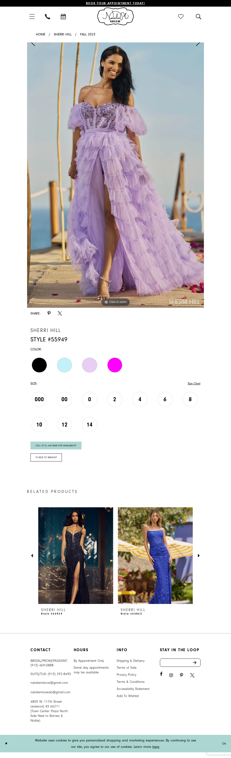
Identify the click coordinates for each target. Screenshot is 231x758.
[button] (32, 17)
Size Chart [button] (192, 385)
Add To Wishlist (128, 702)
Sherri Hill (63, 35)
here (155, 752)
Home (40, 35)
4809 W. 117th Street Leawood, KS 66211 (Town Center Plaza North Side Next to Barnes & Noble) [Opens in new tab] (49, 716)
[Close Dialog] (7, 749)
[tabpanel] (115, 176)
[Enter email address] (180, 669)
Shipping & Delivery (131, 666)
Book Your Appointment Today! (115, 4)
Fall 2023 (87, 35)
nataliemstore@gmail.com (49, 688)
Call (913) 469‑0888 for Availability (60, 448)
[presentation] (75, 561)
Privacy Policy (126, 680)
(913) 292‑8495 (59, 680)
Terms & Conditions (131, 687)
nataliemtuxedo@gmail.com (50, 698)
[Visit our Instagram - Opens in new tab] (171, 682)
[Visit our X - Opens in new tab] (192, 682)
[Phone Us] (48, 17)
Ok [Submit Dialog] (223, 749)
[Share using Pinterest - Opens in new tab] (49, 314)
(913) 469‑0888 (42, 671)
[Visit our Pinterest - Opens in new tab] (181, 682)
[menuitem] (32, 17)
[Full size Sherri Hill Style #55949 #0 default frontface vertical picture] (115, 176)
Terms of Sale (127, 673)
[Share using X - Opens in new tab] (60, 314)
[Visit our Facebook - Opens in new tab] (161, 681)
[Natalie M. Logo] (116, 17)
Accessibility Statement (133, 695)
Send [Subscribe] (196, 669)
